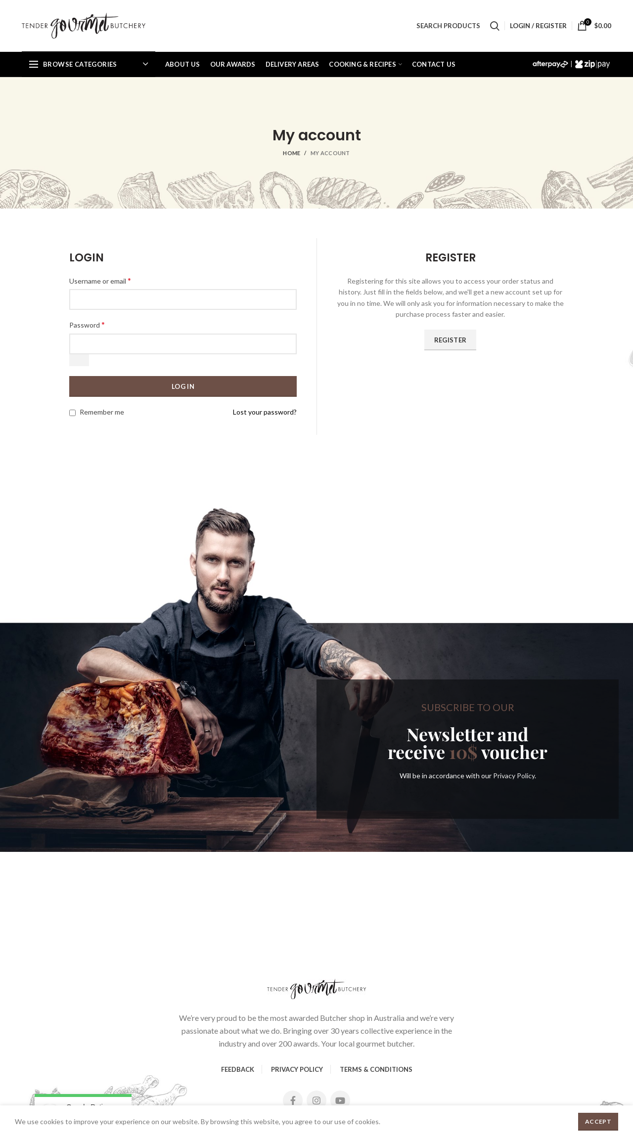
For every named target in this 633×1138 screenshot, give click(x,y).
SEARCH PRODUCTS (448, 26)
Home (291, 153)
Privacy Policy (514, 775)
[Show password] (79, 360)
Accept (598, 1121)
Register (450, 340)
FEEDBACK (237, 1069)
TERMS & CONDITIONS (376, 1069)
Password (87, 324)
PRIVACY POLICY (297, 1069)
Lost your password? (265, 412)
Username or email (100, 280)
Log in (183, 386)
